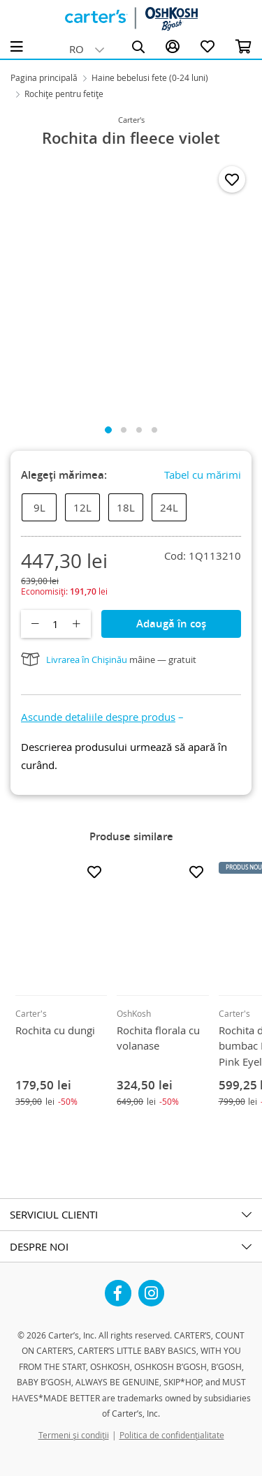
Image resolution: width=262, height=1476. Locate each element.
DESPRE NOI (39, 1246)
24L (169, 507)
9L (39, 507)
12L (82, 507)
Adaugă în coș (171, 623)
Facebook (118, 1288)
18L (126, 507)
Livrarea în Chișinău (86, 659)
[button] (102, 717)
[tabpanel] (131, 285)
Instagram (151, 1288)
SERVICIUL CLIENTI (54, 1214)
